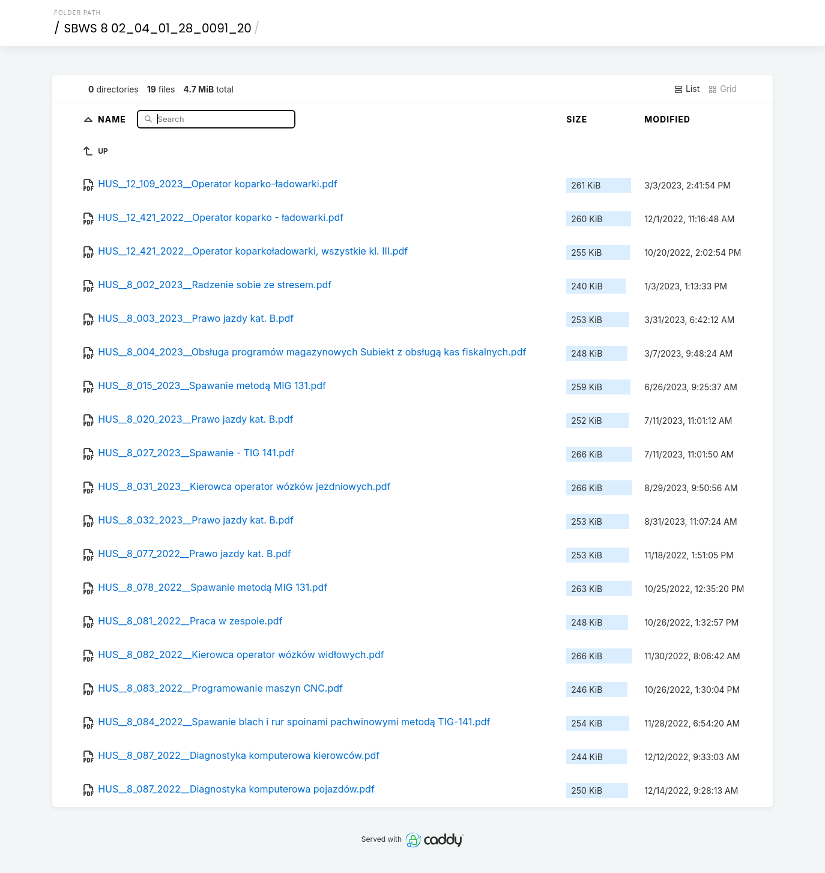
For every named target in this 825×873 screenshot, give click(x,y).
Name (113, 118)
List (687, 88)
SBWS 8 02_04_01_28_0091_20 (158, 28)
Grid (722, 88)
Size (576, 119)
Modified (667, 119)
